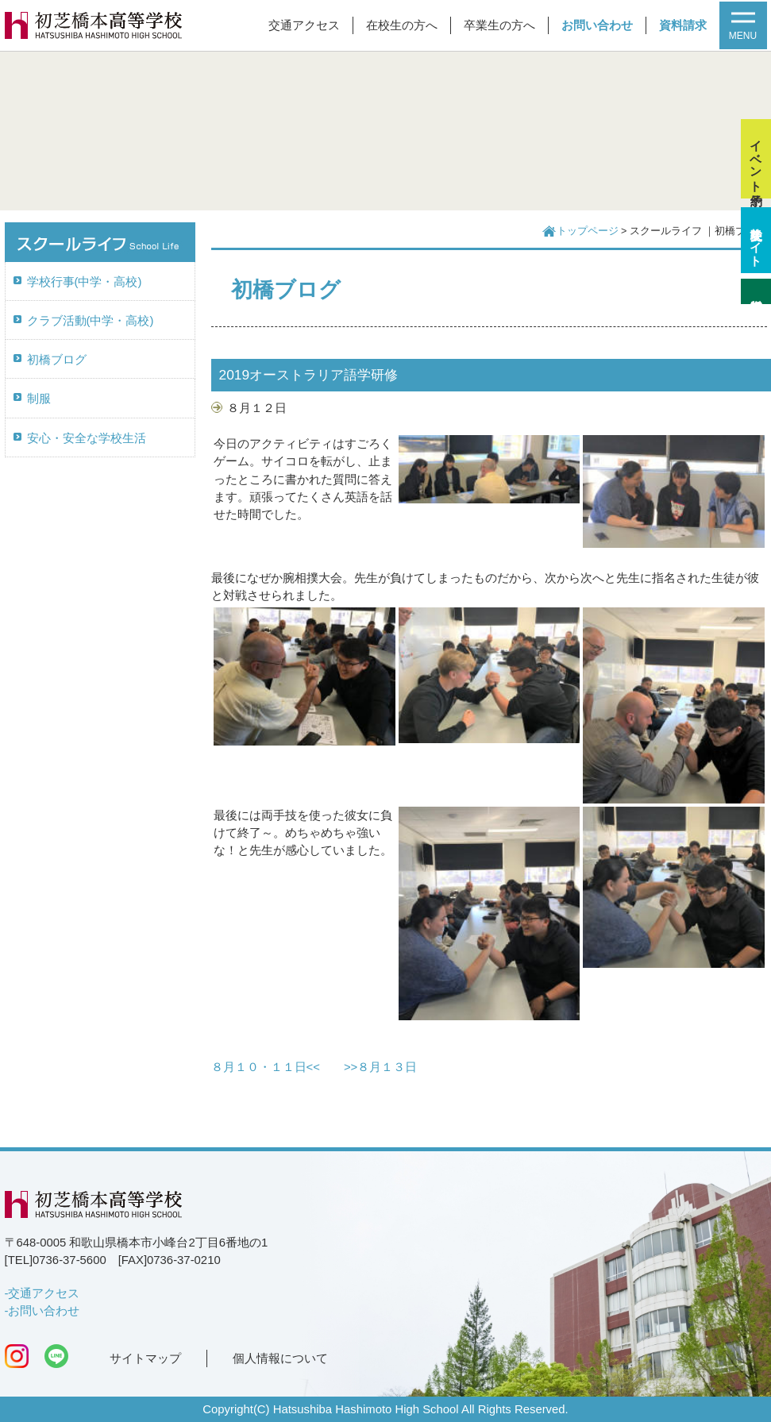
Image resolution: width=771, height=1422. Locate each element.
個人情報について (280, 1358)
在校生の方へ (402, 25)
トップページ (588, 231)
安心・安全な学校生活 (86, 438)
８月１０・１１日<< (265, 1067)
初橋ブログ (57, 359)
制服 (39, 398)
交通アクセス (304, 25)
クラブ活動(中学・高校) (90, 320)
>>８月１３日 (380, 1067)
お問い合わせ (597, 25)
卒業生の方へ (499, 25)
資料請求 (683, 25)
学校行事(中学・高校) (84, 282)
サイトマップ (145, 1358)
